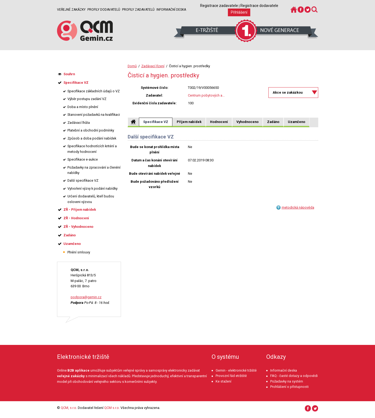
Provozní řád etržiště (231, 376)
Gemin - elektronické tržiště (236, 370)
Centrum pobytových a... (206, 95)
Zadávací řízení (152, 66)
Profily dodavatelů (103, 9)
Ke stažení (223, 381)
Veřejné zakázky (71, 9)
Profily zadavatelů (138, 9)
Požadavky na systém (286, 381)
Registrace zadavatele (219, 5)
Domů (132, 66)
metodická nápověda (298, 207)
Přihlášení (239, 12)
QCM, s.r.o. (69, 408)
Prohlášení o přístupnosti (289, 387)
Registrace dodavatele (259, 5)
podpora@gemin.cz (86, 297)
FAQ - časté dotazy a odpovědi (294, 376)
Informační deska (171, 9)
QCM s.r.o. (112, 408)
